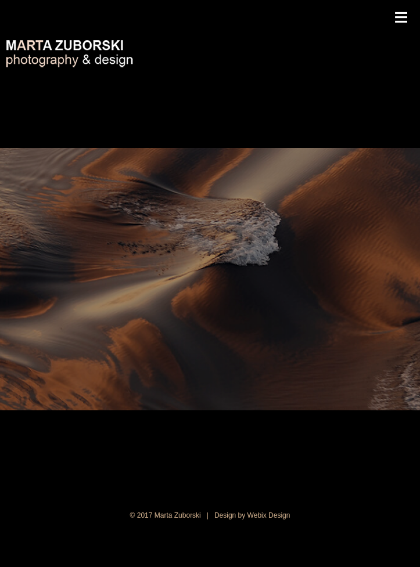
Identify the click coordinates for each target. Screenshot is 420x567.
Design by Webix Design (252, 515)
